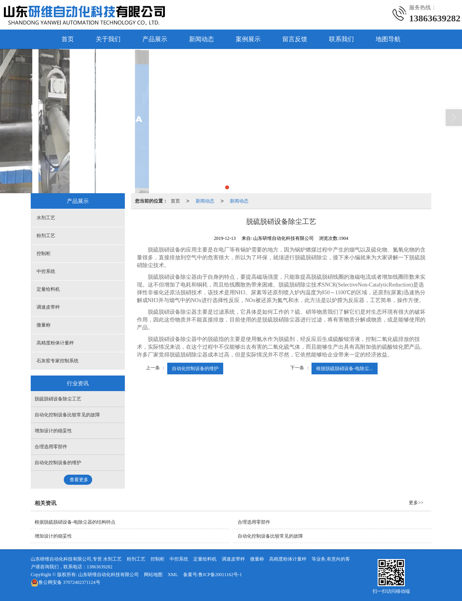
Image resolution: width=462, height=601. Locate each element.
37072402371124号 (65, 582)
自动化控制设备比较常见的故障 (67, 414)
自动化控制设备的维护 (195, 368)
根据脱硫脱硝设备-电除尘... (344, 368)
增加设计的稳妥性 (53, 430)
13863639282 (99, 566)
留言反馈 (294, 38)
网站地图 (153, 574)
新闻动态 (201, 38)
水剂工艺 (46, 217)
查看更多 (79, 479)
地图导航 (388, 38)
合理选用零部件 (51, 446)
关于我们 (108, 38)
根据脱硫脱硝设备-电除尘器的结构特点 (75, 521)
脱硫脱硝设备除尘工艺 (58, 398)
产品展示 (154, 38)
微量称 (44, 324)
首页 (67, 38)
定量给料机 (48, 289)
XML (173, 574)
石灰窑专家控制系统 (58, 360)
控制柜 (44, 253)
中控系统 (46, 271)
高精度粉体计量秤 (55, 342)
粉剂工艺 (46, 235)
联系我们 (341, 38)
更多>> (416, 502)
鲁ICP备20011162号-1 (220, 574)
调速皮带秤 (48, 306)
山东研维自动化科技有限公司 (108, 574)
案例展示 (248, 38)
